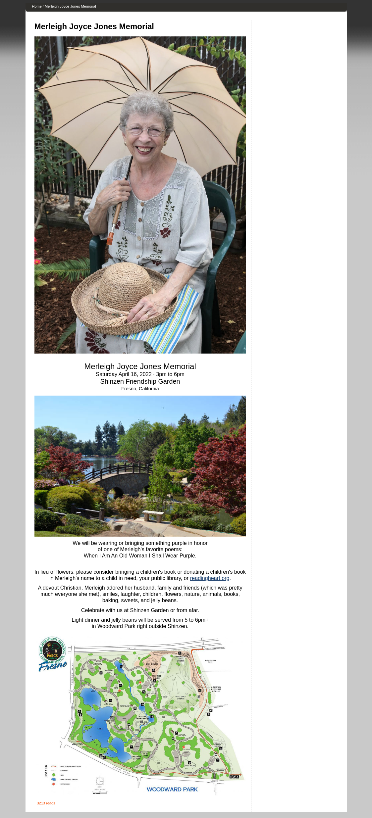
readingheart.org (210, 578)
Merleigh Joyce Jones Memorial (70, 6)
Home (37, 6)
